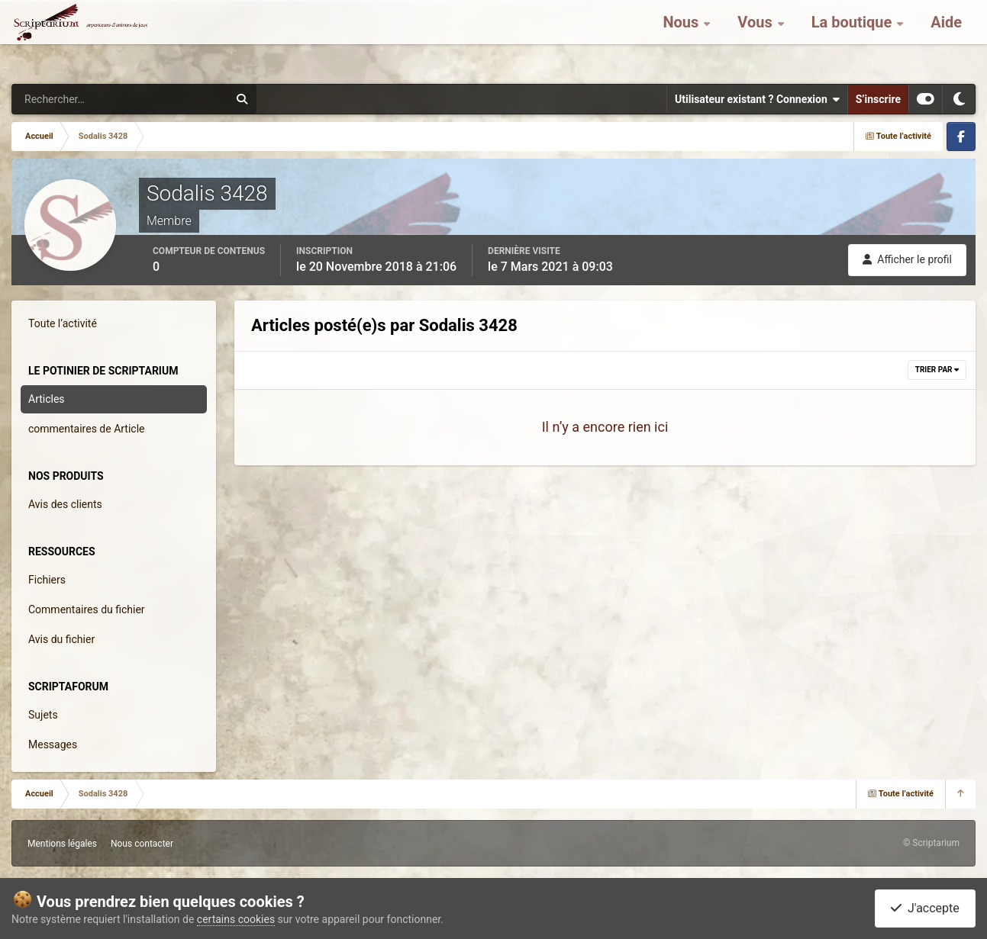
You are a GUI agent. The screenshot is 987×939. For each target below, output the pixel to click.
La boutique (853, 38)
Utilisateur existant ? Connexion (757, 99)
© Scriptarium (931, 843)
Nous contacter (142, 843)
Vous (756, 38)
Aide (946, 38)
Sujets (43, 715)
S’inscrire (878, 99)
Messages (52, 744)
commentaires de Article (86, 429)
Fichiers (47, 580)
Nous (682, 38)
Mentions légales (62, 843)
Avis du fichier (61, 639)
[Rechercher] (78, 99)
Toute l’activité (62, 323)
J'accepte (925, 908)
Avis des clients (65, 504)
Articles (46, 399)
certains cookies (236, 919)
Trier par (937, 369)
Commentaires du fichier (86, 609)
